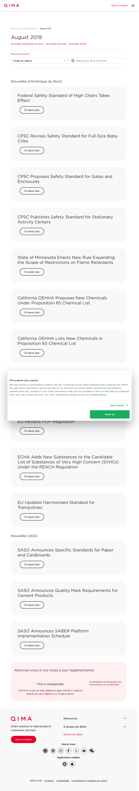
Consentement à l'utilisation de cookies (89, 780)
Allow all (109, 414)
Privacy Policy (98, 394)
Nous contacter (23, 739)
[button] (133, 5)
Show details (117, 405)
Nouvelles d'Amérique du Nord (27, 43)
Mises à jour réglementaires (23, 28)
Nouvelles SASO (77, 43)
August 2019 (45, 28)
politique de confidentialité (107, 684)
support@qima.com (47, 693)
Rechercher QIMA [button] (73, 734)
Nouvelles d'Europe (56, 43)
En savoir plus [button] (31, 110)
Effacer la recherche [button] (20, 54)
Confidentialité (62, 780)
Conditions (49, 780)
